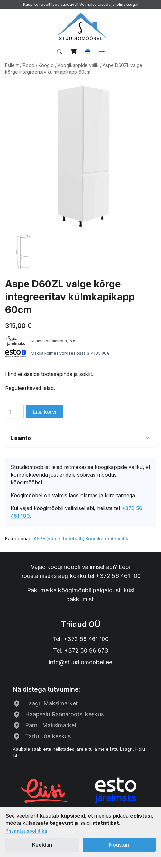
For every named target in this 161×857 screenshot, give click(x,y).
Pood (28, 65)
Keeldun (42, 845)
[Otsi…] (59, 51)
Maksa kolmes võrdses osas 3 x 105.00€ (57, 353)
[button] (87, 51)
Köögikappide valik (78, 65)
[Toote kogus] (14, 411)
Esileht (12, 65)
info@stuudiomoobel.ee (80, 662)
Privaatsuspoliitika (26, 831)
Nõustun (119, 845)
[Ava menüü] (101, 51)
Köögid (46, 65)
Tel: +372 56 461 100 (80, 639)
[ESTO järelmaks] (115, 790)
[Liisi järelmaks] (45, 790)
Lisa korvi (44, 411)
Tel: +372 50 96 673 (80, 650)
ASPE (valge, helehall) (58, 538)
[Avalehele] (80, 26)
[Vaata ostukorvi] (73, 51)
